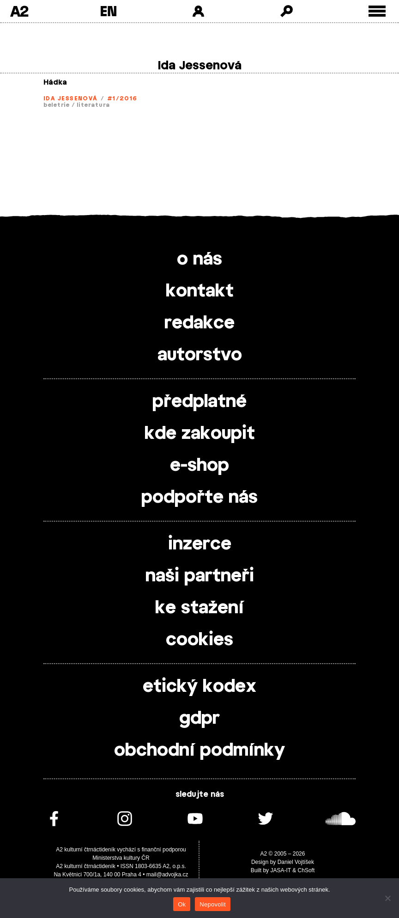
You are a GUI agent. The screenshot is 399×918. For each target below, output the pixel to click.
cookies (199, 640)
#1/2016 (122, 98)
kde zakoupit (200, 434)
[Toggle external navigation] (377, 11)
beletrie (56, 105)
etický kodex (199, 687)
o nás (199, 259)
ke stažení (199, 608)
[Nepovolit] (387, 898)
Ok (182, 904)
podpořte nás (199, 498)
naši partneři (199, 576)
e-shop (199, 466)
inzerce (199, 544)
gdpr (199, 719)
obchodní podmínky (199, 750)
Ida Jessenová (70, 98)
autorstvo (199, 355)
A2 (19, 11)
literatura (93, 105)
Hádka (55, 82)
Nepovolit (212, 904)
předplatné (199, 402)
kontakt (200, 291)
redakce (199, 323)
